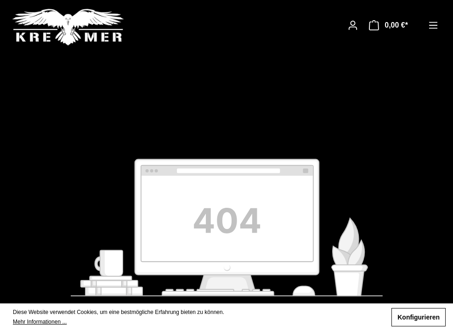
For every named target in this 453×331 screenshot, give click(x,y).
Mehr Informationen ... (40, 322)
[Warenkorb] (388, 25)
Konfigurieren (418, 317)
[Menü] (433, 25)
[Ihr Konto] (352, 25)
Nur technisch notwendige (341, 317)
